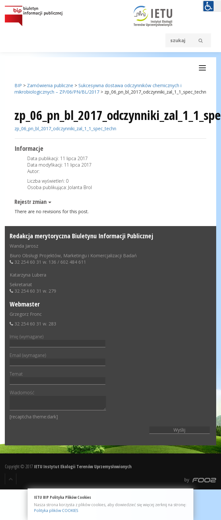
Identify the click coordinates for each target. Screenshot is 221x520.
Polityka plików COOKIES (56, 510)
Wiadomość (58, 400)
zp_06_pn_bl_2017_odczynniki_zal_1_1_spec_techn (65, 128)
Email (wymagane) (57, 358)
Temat (57, 377)
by (200, 480)
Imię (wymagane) (57, 339)
